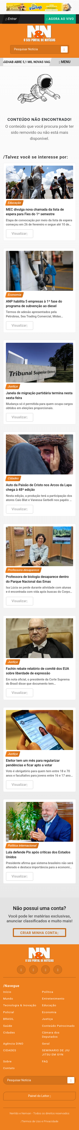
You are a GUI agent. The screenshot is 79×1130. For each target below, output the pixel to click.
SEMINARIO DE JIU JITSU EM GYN (56, 1052)
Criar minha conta (39, 932)
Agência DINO (13, 1043)
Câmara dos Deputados (51, 1034)
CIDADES (9, 1050)
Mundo (8, 998)
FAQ (45, 1061)
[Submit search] (64, 49)
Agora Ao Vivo (60, 19)
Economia (49, 1012)
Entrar (11, 19)
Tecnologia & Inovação (19, 1005)
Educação (49, 1005)
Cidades (9, 1032)
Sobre (7, 1061)
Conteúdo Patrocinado (58, 1025)
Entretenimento (53, 998)
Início (7, 991)
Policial (8, 1012)
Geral (46, 1043)
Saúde (7, 1025)
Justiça (47, 1018)
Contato (9, 1068)
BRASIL (8, 1018)
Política (47, 991)
